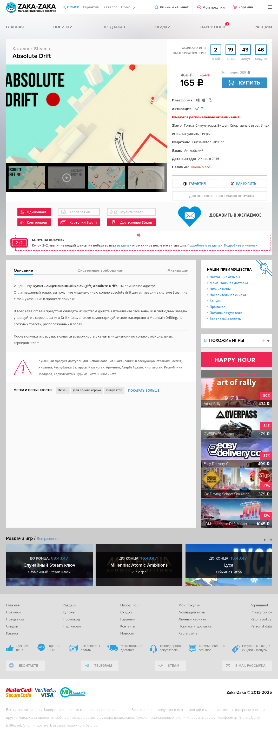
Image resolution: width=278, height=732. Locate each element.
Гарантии (91, 7)
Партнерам (72, 626)
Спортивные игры (244, 125)
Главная (15, 27)
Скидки (162, 27)
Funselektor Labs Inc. (208, 142)
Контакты (127, 626)
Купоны (69, 612)
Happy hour (212, 27)
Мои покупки (213, 7)
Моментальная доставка (229, 283)
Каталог (110, 7)
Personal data (261, 626)
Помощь (128, 7)
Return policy (260, 619)
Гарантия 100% (54, 648)
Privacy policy (261, 612)
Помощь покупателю (226, 312)
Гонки (189, 125)
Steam (41, 48)
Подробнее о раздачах (204, 245)
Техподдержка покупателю (170, 648)
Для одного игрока (87, 390)
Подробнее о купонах (240, 245)
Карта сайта (187, 633)
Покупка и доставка (194, 626)
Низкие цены (220, 289)
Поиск (73, 7)
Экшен (222, 125)
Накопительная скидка (228, 295)
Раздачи (263, 27)
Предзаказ (113, 27)
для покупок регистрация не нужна (221, 196)
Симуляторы (205, 125)
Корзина (246, 7)
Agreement (259, 605)
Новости (127, 633)
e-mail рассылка (250, 666)
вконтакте (28, 666)
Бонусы (215, 301)
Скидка (126, 612)
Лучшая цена (22, 648)
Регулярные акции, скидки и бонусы (256, 648)
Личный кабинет (174, 7)
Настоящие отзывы (225, 277)
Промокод (217, 307)
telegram (103, 666)
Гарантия (197, 183)
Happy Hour (130, 605)
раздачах (124, 245)
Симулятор (114, 390)
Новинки (62, 27)
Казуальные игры (196, 133)
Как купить (246, 183)
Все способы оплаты (226, 318)
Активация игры (192, 612)
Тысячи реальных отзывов (212, 648)
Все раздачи (47, 538)
